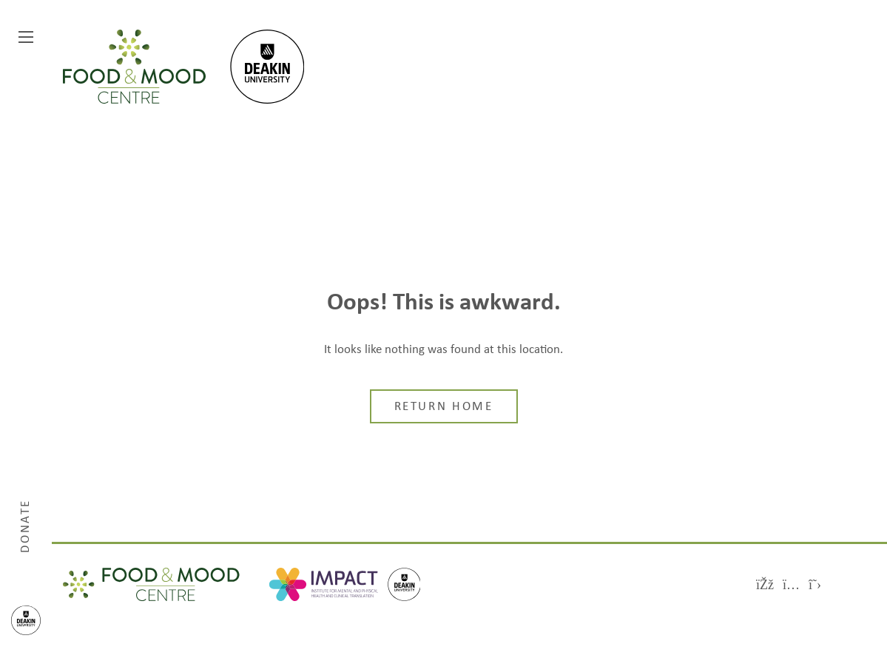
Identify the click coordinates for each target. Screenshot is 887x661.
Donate (26, 525)
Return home (443, 407)
